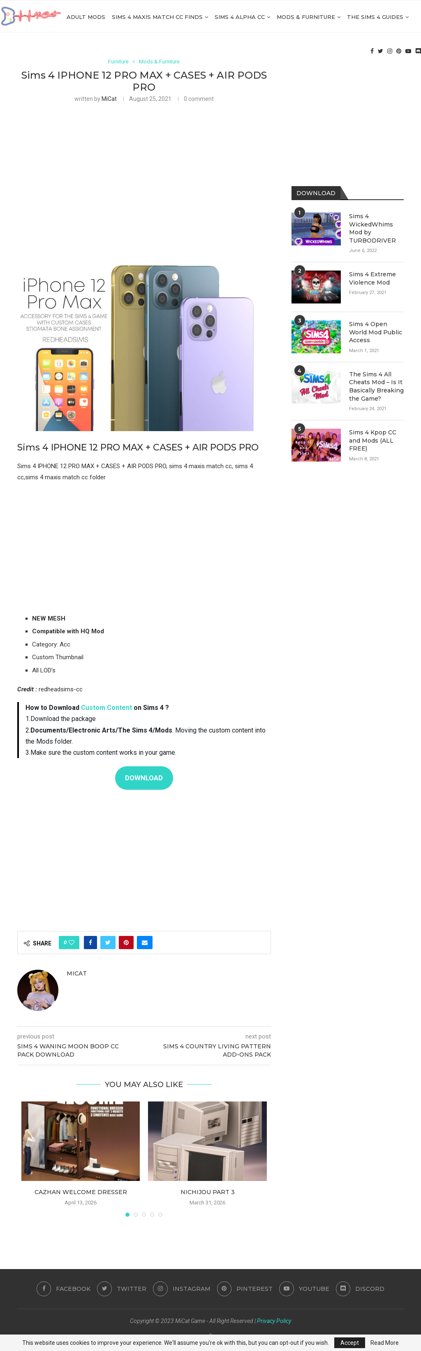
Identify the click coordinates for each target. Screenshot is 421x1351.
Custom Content (106, 708)
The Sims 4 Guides (375, 17)
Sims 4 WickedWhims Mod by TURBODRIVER (372, 228)
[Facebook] (372, 51)
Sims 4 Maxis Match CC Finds (157, 17)
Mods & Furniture (306, 17)
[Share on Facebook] (90, 942)
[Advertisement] (144, 171)
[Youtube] (408, 51)
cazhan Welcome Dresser (81, 1192)
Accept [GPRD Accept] (349, 1342)
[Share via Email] (145, 942)
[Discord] (418, 51)
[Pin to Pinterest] (126, 942)
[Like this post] (71, 942)
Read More (384, 1343)
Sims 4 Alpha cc (240, 17)
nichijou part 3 (207, 1192)
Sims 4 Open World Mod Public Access (375, 332)
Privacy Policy (274, 1321)
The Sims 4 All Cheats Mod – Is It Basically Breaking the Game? (376, 386)
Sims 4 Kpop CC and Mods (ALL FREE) (372, 440)
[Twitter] (380, 51)
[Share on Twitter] (108, 942)
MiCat (109, 99)
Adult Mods (86, 17)
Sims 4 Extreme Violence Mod (372, 278)
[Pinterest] (398, 51)
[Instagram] (389, 51)
